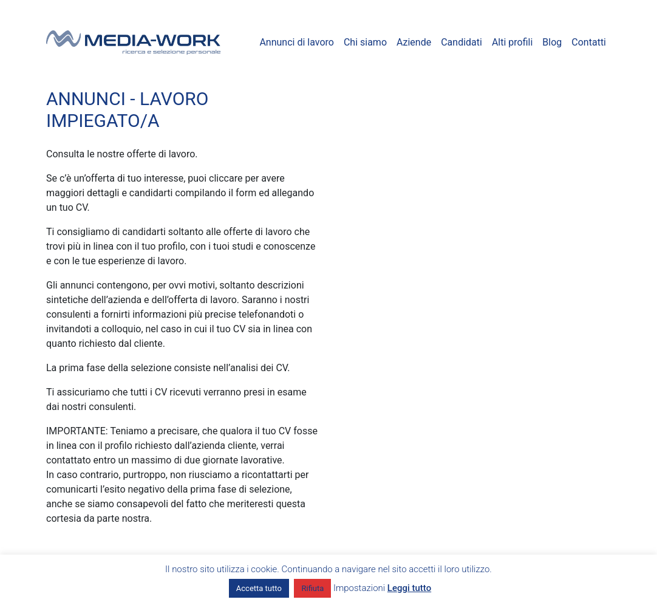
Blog (552, 42)
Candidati (461, 42)
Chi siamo (365, 42)
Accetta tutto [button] (259, 588)
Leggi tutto (409, 588)
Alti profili (512, 42)
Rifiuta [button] (312, 588)
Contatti (588, 42)
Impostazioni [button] (359, 588)
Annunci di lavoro (296, 42)
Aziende (414, 42)
